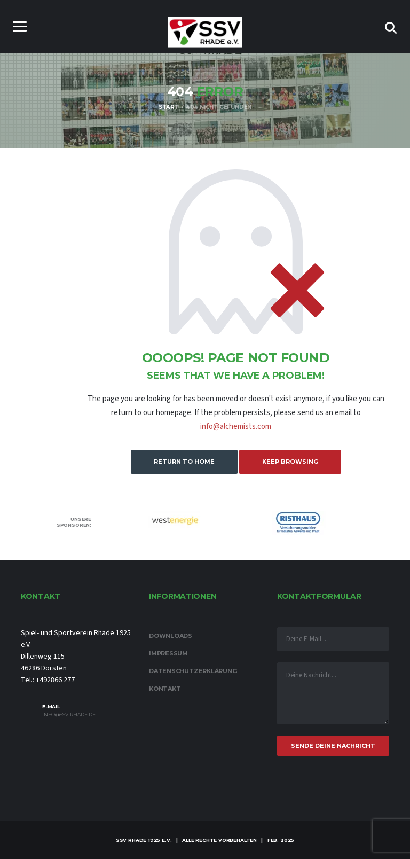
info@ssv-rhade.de (69, 714)
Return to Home (184, 461)
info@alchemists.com (235, 426)
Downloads (170, 635)
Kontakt (164, 688)
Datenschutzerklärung (193, 671)
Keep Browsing (290, 461)
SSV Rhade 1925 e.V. (144, 840)
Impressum (168, 653)
